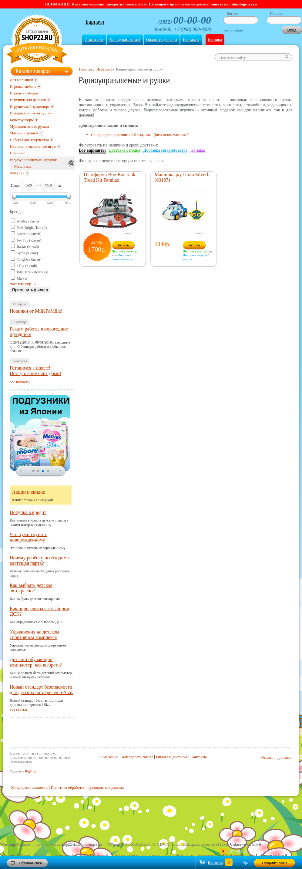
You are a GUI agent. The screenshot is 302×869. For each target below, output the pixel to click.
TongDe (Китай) (29, 259)
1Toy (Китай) (27, 266)
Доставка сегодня (124, 150)
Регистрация (233, 30)
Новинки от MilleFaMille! (36, 311)
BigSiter (30, 771)
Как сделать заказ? (124, 39)
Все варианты (92, 150)
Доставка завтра (194, 251)
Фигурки (17, 173)
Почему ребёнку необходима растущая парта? (39, 560)
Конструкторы (22, 119)
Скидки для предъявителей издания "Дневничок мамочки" (140, 134)
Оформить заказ (274, 863)
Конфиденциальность (29, 787)
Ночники (17, 153)
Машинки (22, 166)
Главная (85, 69)
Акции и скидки (28, 492)
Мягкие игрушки (24, 133)
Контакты (191, 39)
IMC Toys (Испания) (32, 272)
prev (21, 471)
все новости (20, 382)
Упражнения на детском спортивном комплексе (34, 634)
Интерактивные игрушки (31, 113)
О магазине (94, 39)
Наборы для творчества (29, 139)
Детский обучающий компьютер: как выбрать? (36, 662)
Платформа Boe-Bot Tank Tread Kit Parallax (109, 177)
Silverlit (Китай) (29, 234)
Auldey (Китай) (28, 221)
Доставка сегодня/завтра (165, 150)
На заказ (198, 150)
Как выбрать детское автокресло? (31, 588)
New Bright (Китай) (32, 227)
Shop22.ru (36, 39)
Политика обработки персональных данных (87, 787)
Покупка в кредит (28, 512)
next (60, 471)
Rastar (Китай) (28, 247)
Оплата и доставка (161, 39)
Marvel (22, 278)
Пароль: (276, 13)
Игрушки (104, 69)
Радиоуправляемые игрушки (33, 159)
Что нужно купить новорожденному (28, 537)
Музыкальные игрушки (29, 126)
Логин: (232, 13)
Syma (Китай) (27, 253)
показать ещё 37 (23, 283)
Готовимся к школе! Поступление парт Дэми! (35, 370)
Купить (123, 245)
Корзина (215, 39)
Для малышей (21, 79)
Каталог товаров (33, 71)
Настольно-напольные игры (33, 146)
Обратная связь (30, 863)
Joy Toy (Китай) (29, 240)
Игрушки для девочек (28, 99)
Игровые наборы (24, 93)
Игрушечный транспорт (30, 106)
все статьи (18, 709)
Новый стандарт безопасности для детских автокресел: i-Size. (41, 689)
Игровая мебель (23, 86)
